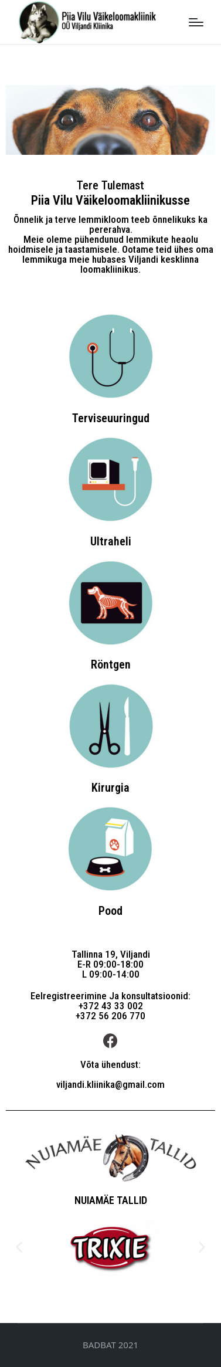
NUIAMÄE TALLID (110, 1200)
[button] (19, 1247)
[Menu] (196, 22)
